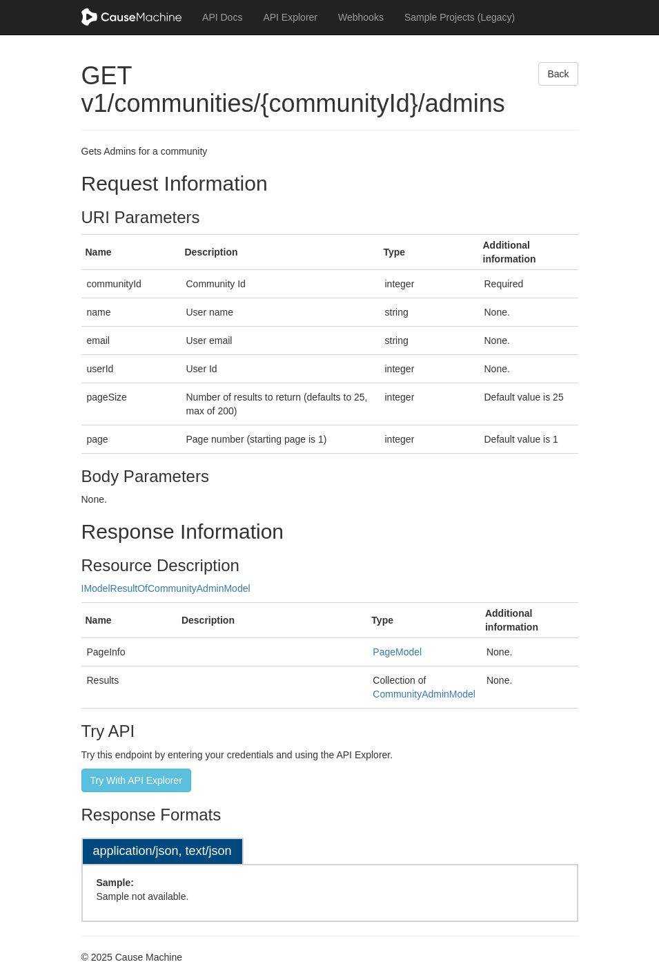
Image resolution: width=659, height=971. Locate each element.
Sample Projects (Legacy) (459, 17)
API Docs (222, 17)
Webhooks (361, 17)
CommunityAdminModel (424, 694)
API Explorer (290, 17)
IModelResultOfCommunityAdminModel (165, 588)
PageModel (397, 651)
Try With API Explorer (136, 780)
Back (558, 73)
